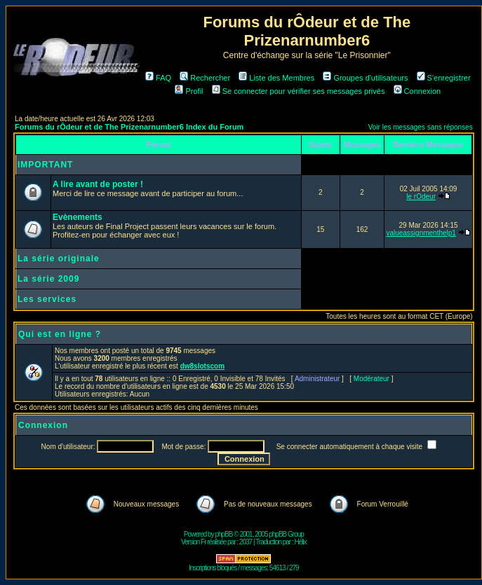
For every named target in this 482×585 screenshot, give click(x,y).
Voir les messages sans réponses (420, 127)
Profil (189, 91)
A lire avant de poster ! (98, 184)
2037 (245, 542)
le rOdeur (421, 196)
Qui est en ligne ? (59, 334)
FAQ (158, 78)
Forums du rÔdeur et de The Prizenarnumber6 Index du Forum (129, 127)
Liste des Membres (276, 78)
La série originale (59, 258)
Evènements (77, 217)
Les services (47, 299)
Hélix (301, 542)
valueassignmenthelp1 (421, 233)
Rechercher (205, 78)
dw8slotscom (202, 366)
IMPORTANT (45, 165)
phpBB (223, 534)
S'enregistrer (444, 78)
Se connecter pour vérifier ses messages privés (298, 91)
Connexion (417, 91)
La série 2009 (48, 279)
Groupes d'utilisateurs (365, 78)
